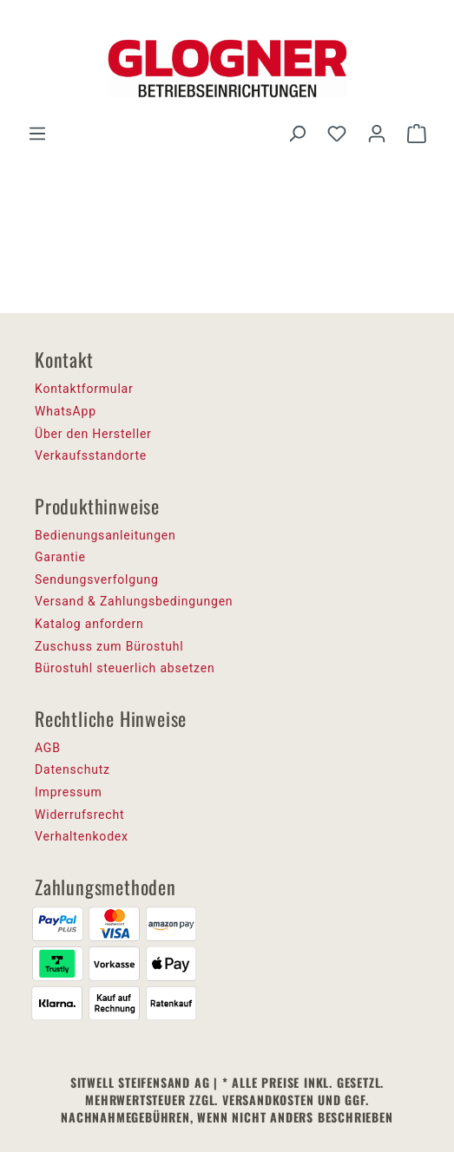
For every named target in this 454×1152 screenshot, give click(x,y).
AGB (48, 748)
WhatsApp (65, 411)
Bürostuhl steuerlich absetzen (124, 668)
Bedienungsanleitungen (105, 535)
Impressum (68, 792)
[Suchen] (297, 133)
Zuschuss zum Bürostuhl (109, 646)
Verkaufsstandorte (91, 455)
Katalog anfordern (89, 624)
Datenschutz (72, 769)
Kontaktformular (84, 389)
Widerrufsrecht (79, 814)
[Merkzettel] (337, 133)
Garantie (60, 557)
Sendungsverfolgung (97, 579)
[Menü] (37, 133)
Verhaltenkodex (81, 836)
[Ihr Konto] (377, 133)
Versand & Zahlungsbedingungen (134, 601)
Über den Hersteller (93, 434)
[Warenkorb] (417, 133)
